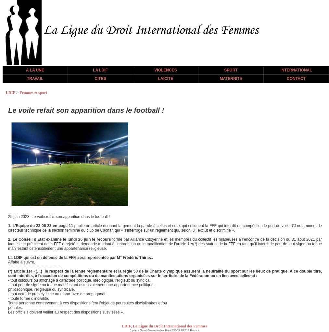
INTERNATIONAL (296, 70)
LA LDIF (100, 70)
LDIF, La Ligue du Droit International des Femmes (164, 326)
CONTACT (296, 78)
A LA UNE (35, 70)
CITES (100, 78)
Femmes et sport (33, 92)
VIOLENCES (165, 70)
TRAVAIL (35, 78)
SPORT (230, 70)
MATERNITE (231, 78)
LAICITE (165, 78)
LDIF (10, 92)
